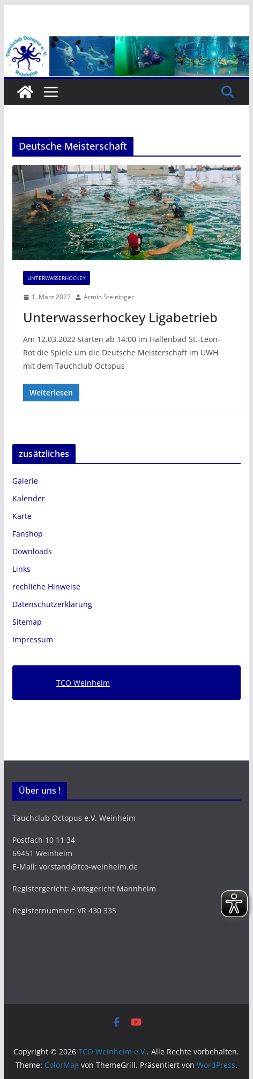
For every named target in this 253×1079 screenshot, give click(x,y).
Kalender (28, 498)
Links (21, 569)
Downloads (32, 551)
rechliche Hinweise (46, 586)
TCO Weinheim (83, 683)
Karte (22, 516)
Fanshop (27, 534)
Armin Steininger (109, 296)
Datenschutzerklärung (52, 604)
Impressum (32, 639)
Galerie (25, 481)
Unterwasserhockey (56, 278)
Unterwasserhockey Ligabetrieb (120, 317)
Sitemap (27, 622)
